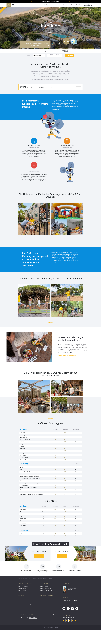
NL (65, 600)
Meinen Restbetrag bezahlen (46, 606)
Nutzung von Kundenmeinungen (47, 614)
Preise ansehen (69, 55)
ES (69, 600)
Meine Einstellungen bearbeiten (47, 618)
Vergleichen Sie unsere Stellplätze (25, 604)
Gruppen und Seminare (23, 608)
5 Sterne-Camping (22, 588)
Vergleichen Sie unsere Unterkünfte (26, 602)
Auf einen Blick (26, 51)
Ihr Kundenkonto (44, 600)
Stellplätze (46, 51)
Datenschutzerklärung (45, 612)
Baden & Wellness (55, 51)
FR (72, 600)
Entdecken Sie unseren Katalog (25, 600)
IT (76, 600)
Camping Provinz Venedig (46, 590)
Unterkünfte (36, 51)
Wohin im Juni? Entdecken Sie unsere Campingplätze (50, 1)
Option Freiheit (43, 616)
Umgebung (75, 51)
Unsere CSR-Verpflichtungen (24, 606)
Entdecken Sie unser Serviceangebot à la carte (67, 355)
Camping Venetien (44, 586)
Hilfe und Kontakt (44, 598)
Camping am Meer (22, 590)
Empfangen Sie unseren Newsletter (26, 598)
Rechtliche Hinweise (44, 610)
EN (67, 600)
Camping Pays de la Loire (45, 588)
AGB (41, 608)
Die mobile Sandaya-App (45, 604)
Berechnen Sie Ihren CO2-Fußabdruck (48, 602)
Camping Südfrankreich (23, 586)
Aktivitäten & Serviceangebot (65, 51)
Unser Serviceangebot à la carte (25, 610)
